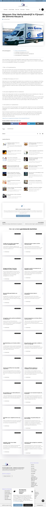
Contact (27, 9)
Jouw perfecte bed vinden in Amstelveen (30, 294)
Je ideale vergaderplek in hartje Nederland (36, 150)
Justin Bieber (7, 496)
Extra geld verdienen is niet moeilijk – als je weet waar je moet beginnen (34, 484)
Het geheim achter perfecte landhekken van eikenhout (12, 319)
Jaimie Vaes (35, 496)
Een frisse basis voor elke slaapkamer (35, 180)
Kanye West (7, 495)
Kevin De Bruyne (35, 492)
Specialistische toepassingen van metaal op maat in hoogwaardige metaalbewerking (36, 158)
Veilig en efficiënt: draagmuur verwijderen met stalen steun (30, 368)
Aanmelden (33, 473)
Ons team (22, 9)
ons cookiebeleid (16, 501)
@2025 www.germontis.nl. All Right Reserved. (10, 505)
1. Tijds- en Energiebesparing (20, 50)
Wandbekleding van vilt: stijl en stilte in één (11, 343)
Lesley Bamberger (8, 499)
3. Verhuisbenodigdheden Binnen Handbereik (24, 53)
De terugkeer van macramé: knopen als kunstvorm (33, 393)
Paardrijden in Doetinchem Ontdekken (35, 187)
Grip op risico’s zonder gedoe (12, 157)
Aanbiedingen (7, 19)
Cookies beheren (28, 505)
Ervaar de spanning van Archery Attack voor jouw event (33, 319)
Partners (5, 9)
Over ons (17, 9)
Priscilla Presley (7, 492)
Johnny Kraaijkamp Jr (8, 493)
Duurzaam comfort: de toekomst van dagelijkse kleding (32, 269)
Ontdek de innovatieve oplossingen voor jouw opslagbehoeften (11, 244)
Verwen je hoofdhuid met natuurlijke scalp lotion (11, 368)
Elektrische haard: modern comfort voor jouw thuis (32, 244)
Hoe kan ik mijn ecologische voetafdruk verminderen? (33, 443)
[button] (32, 491)
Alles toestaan (18, 505)
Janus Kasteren (7, 490)
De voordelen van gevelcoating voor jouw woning (32, 418)
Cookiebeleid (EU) (40, 505)
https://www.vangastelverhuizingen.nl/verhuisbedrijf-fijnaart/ (16, 118)
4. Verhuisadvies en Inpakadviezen (21, 55)
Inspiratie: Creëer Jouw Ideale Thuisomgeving (9, 443)
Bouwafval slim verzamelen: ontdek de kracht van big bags (33, 343)
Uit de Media (11, 9)
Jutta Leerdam (35, 495)
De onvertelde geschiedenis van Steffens (10, 294)
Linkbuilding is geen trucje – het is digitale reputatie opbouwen (34, 478)
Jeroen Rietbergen (36, 493)
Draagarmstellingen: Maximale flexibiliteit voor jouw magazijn (10, 269)
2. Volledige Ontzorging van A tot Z (21, 52)
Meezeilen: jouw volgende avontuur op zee (11, 418)
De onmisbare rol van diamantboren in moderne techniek (11, 393)
